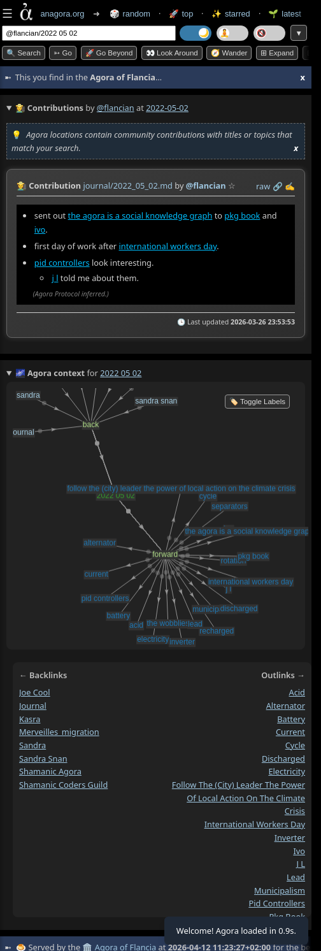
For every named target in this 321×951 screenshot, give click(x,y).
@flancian (115, 107)
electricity (286, 771)
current (290, 731)
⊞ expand (277, 53)
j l (55, 278)
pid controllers (62, 262)
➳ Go (63, 53)
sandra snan (43, 758)
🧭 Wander (229, 53)
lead (296, 877)
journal (32, 705)
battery (291, 719)
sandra (32, 745)
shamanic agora (50, 771)
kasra (29, 719)
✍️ (290, 186)
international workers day (167, 246)
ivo (40, 229)
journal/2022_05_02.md (128, 185)
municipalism (279, 890)
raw (263, 186)
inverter (290, 837)
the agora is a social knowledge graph (140, 215)
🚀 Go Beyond (109, 53)
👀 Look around (172, 53)
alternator (285, 705)
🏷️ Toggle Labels (257, 401)
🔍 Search (23, 53)
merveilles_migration (59, 731)
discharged (283, 758)
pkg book (242, 215)
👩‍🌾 (22, 185)
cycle (295, 745)
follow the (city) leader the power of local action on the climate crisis (238, 798)
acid (297, 692)
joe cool (34, 692)
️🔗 (278, 186)
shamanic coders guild (63, 784)
